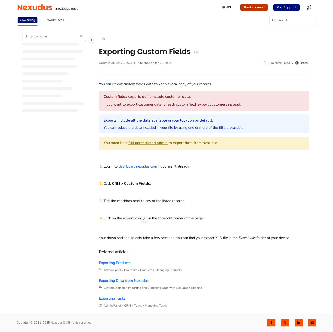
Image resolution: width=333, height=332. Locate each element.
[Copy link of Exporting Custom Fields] (196, 52)
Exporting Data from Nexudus (124, 280)
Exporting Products (115, 262)
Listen (301, 63)
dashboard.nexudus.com (138, 166)
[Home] (103, 39)
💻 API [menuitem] (226, 7)
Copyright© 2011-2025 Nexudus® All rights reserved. (54, 323)
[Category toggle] (91, 40)
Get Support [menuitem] (286, 7)
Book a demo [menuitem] (254, 7)
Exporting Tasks (112, 298)
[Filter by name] (54, 36)
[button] (48, 7)
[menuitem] (309, 7)
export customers (212, 104)
